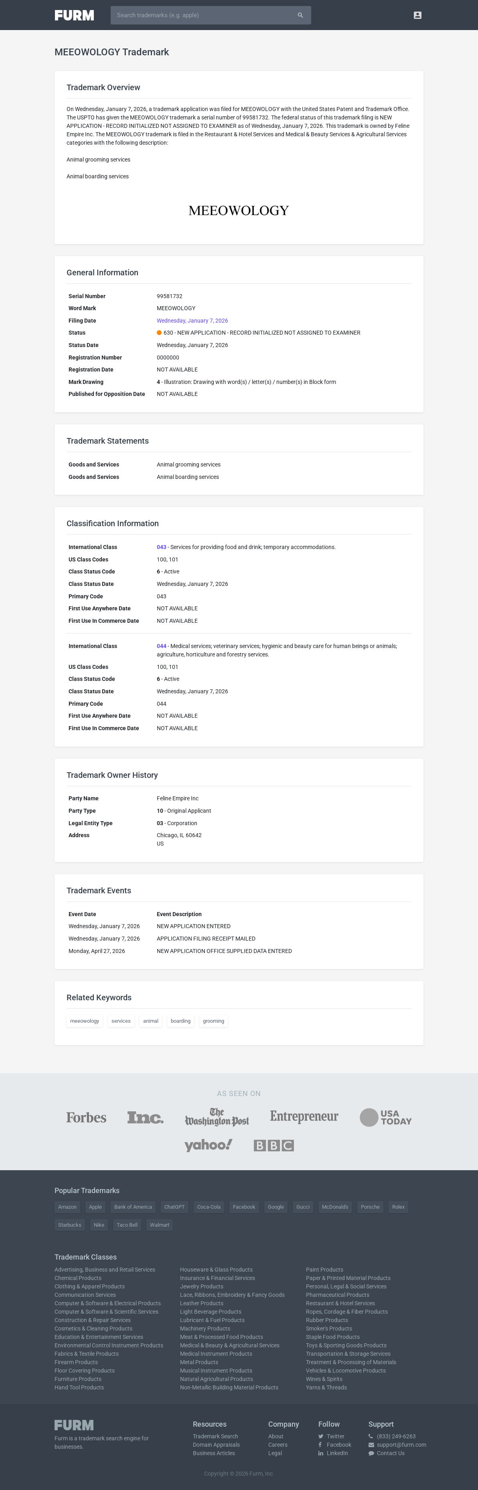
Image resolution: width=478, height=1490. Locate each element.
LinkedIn (333, 1453)
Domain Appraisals (216, 1445)
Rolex (398, 1207)
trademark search (101, 1438)
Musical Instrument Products (216, 1370)
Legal (275, 1453)
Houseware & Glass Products (216, 1269)
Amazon (67, 1207)
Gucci (303, 1207)
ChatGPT (174, 1207)
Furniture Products (78, 1379)
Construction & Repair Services (93, 1320)
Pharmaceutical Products (337, 1295)
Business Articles (214, 1453)
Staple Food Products (333, 1337)
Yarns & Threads (326, 1387)
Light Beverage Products (210, 1311)
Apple (95, 1207)
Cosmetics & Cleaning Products (93, 1328)
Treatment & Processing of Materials (351, 1362)
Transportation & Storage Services (348, 1354)
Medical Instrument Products (216, 1354)
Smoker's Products (329, 1328)
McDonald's (335, 1207)
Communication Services (85, 1295)
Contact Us (387, 1453)
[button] (417, 15)
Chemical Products (78, 1278)
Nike (99, 1225)
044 (161, 646)
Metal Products (199, 1362)
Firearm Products (76, 1362)
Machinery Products (205, 1328)
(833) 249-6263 (392, 1436)
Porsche (370, 1207)
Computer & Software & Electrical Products (108, 1303)
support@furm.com (397, 1445)
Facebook (244, 1207)
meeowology (84, 1021)
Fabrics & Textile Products (87, 1354)
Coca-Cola (209, 1207)
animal (150, 1021)
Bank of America (133, 1207)
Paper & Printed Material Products (348, 1278)
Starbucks (69, 1225)
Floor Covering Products (85, 1370)
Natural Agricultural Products (216, 1379)
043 (161, 547)
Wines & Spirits (324, 1379)
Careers (278, 1445)
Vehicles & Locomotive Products (346, 1370)
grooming (213, 1021)
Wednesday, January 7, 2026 (192, 320)
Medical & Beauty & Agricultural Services (230, 1345)
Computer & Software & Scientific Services (106, 1311)
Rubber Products (327, 1320)
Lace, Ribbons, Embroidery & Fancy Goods (232, 1295)
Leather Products (201, 1303)
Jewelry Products (201, 1286)
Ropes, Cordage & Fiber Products (347, 1311)
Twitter (331, 1436)
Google (276, 1207)
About (276, 1436)
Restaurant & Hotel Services (340, 1303)
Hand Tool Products (79, 1387)
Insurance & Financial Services (217, 1278)
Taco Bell (127, 1225)
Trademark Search (215, 1436)
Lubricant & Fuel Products (212, 1320)
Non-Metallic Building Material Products (229, 1387)
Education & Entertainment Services (99, 1337)
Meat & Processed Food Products (221, 1337)
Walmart (159, 1225)
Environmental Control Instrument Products (109, 1345)
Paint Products (324, 1269)
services (121, 1021)
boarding (180, 1021)
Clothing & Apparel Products (90, 1286)
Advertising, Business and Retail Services (105, 1269)
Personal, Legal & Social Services (346, 1286)
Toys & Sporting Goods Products (346, 1345)
